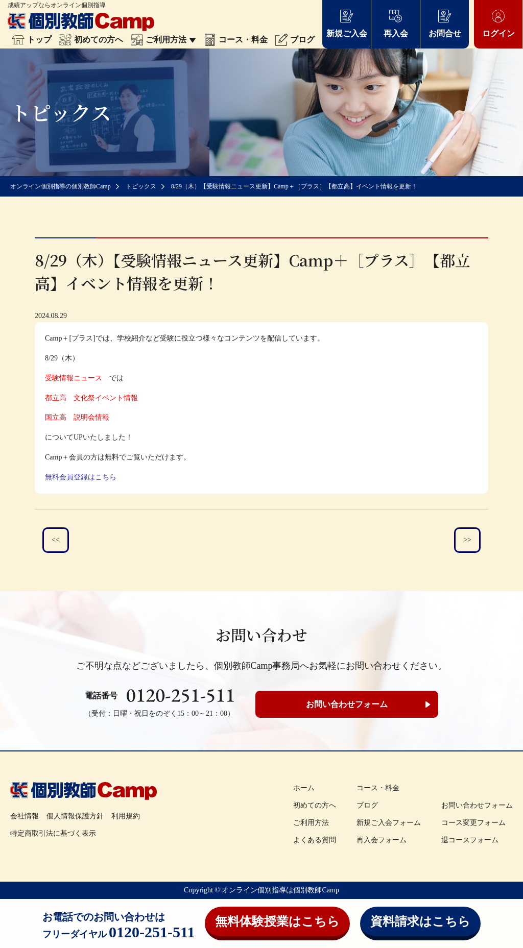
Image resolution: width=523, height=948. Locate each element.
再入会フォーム (381, 840)
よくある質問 (314, 840)
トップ (32, 39)
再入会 (396, 23)
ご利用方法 (163, 39)
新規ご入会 (346, 23)
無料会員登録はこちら (80, 477)
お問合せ (445, 23)
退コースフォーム (469, 840)
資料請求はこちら (420, 921)
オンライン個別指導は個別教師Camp (280, 890)
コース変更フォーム (473, 823)
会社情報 (24, 816)
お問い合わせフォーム (347, 704)
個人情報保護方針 (75, 816)
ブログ (295, 39)
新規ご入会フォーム (388, 823)
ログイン (498, 23)
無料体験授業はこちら (277, 921)
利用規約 (125, 816)
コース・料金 (236, 39)
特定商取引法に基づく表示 (53, 833)
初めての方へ (91, 39)
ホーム (304, 788)
